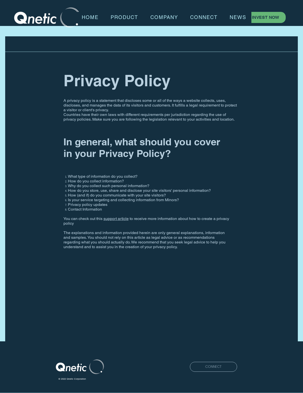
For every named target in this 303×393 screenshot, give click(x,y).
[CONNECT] (213, 367)
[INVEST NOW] (266, 17)
